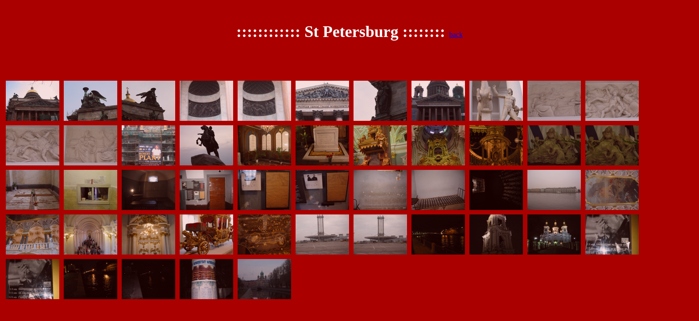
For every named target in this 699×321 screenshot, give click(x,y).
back (456, 34)
